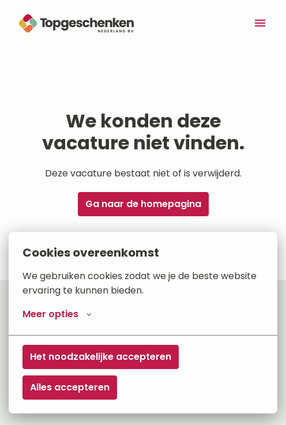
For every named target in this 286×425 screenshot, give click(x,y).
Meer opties (57, 314)
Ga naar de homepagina (143, 203)
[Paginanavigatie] (260, 23)
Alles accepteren (70, 387)
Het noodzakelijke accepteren (100, 356)
